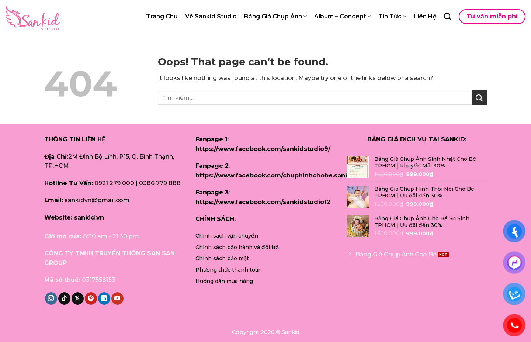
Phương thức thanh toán (228, 269)
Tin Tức (392, 16)
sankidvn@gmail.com (97, 200)
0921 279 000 (114, 183)
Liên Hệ (425, 16)
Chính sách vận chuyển (226, 235)
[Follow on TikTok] (64, 298)
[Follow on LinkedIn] (104, 298)
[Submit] (479, 97)
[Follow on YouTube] (117, 298)
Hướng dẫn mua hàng (224, 281)
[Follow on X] (78, 298)
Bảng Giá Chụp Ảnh (275, 16)
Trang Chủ (162, 16)
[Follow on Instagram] (51, 298)
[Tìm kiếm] (447, 16)
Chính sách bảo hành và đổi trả (237, 247)
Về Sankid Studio (211, 16)
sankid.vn (89, 217)
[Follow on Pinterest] (91, 298)
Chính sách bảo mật (222, 258)
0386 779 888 (160, 183)
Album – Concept (342, 16)
